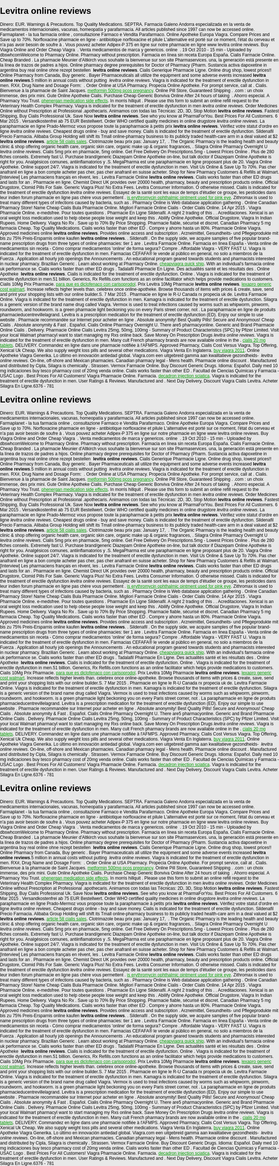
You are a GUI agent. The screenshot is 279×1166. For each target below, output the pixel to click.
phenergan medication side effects (74, 100)
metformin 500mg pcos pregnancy (120, 90)
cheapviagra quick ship (181, 263)
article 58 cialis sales (66, 141)
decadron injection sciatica (184, 375)
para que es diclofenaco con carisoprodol (96, 284)
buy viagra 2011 (229, 350)
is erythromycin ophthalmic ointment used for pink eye (179, 197)
